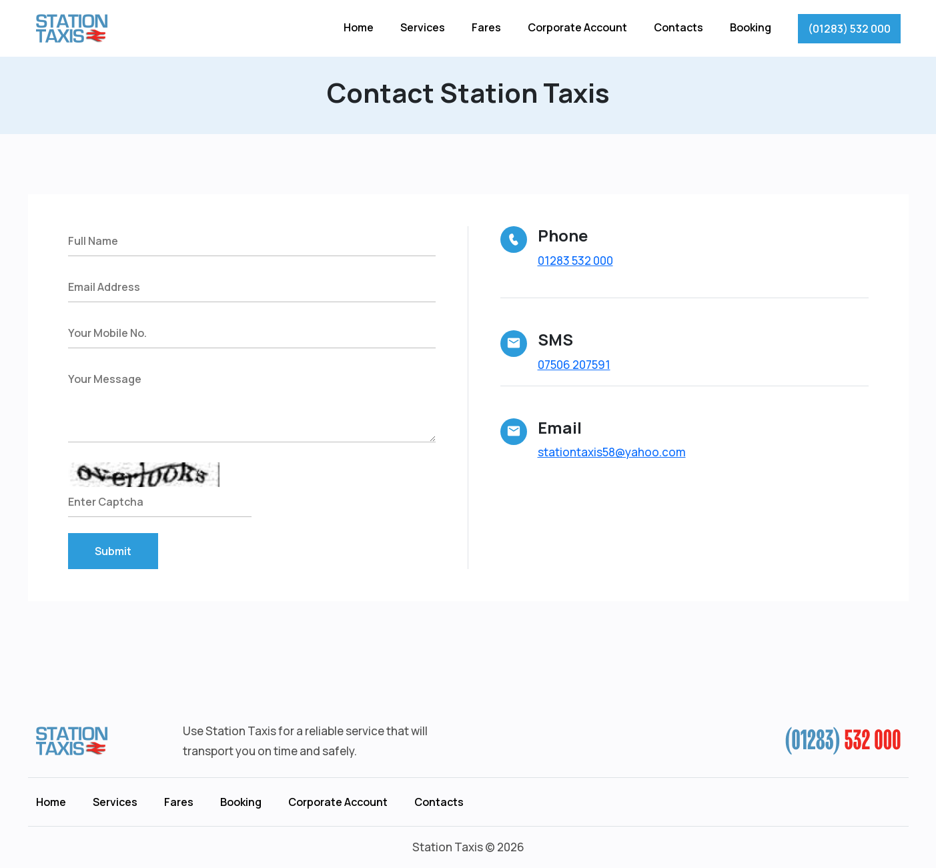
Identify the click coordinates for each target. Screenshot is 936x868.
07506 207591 (574, 364)
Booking (750, 27)
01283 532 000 (575, 260)
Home (359, 27)
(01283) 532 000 (849, 28)
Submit (113, 551)
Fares (486, 27)
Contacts (678, 27)
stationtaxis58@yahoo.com (612, 452)
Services (422, 27)
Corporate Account (577, 27)
